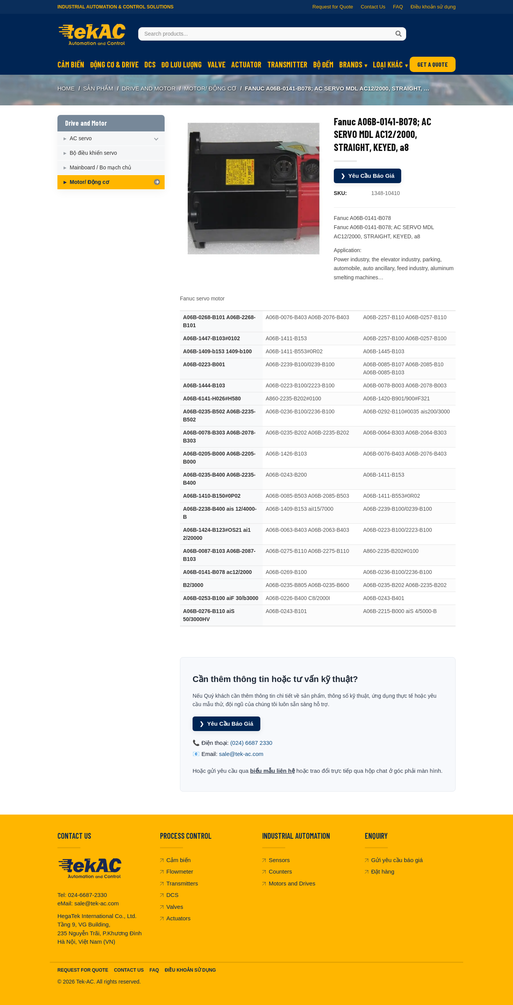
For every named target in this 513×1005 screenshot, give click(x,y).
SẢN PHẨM (98, 88)
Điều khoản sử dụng (433, 7)
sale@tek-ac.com (241, 754)
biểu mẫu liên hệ (272, 770)
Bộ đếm (323, 64)
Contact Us (373, 7)
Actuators (175, 918)
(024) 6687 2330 (251, 742)
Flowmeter (176, 871)
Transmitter (287, 64)
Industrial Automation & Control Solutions (115, 7)
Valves (171, 906)
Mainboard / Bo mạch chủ (100, 167)
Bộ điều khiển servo (93, 153)
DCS (149, 64)
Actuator (246, 64)
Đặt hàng (380, 871)
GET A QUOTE (432, 64)
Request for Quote (332, 7)
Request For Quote (82, 970)
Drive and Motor (149, 88)
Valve (216, 64)
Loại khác (388, 64)
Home (66, 88)
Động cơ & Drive (114, 64)
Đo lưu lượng (181, 64)
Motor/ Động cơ (210, 88)
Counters (277, 871)
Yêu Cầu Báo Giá (368, 176)
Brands (350, 64)
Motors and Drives (288, 883)
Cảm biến (70, 64)
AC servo (81, 138)
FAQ (398, 7)
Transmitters (179, 883)
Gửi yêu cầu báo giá (394, 860)
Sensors (276, 860)
